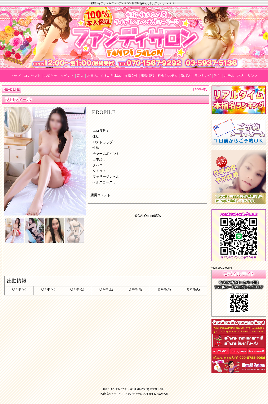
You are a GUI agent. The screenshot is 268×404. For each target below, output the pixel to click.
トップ (15, 75)
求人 (240, 75)
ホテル (229, 75)
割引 (217, 75)
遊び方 (186, 75)
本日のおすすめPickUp (104, 75)
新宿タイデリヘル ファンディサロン (124, 393)
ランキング (202, 75)
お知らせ (50, 75)
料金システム (168, 75)
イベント (67, 75)
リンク (252, 75)
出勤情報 (147, 75)
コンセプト (32, 75)
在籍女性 (131, 75)
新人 (80, 75)
